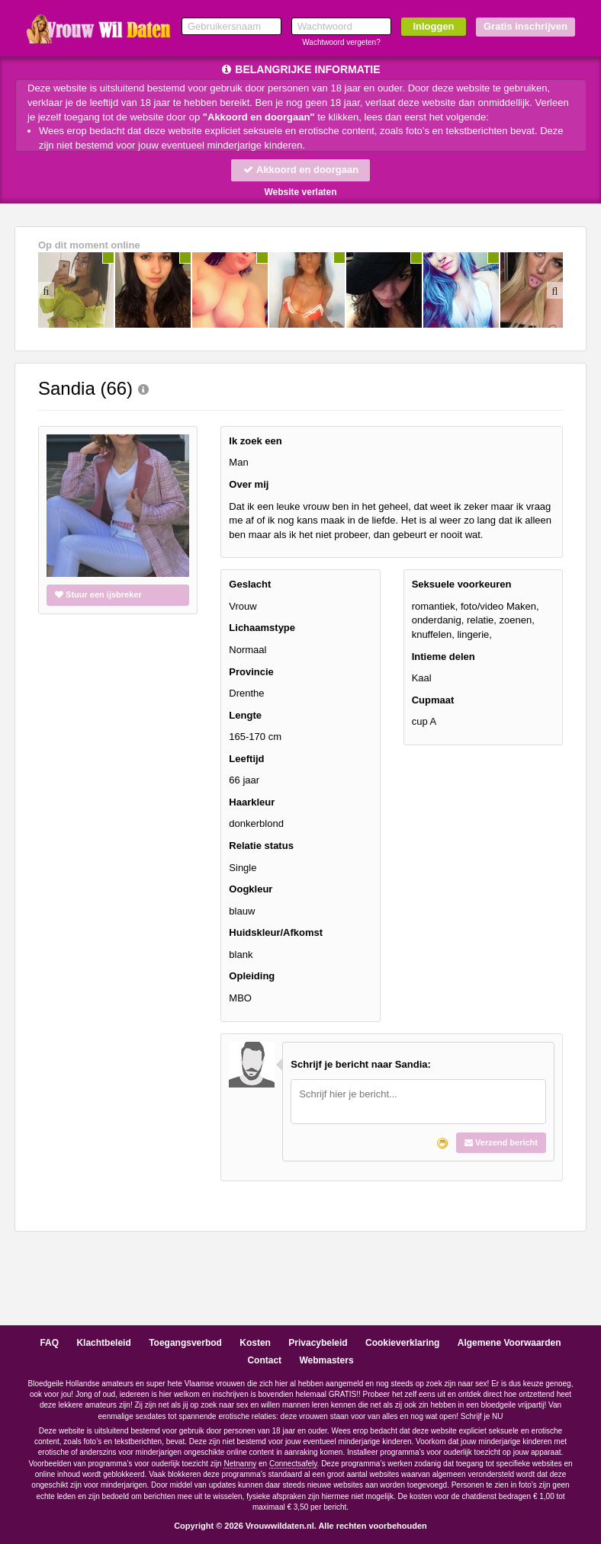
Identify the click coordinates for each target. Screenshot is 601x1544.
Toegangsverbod (185, 1342)
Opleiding (252, 976)
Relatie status (261, 845)
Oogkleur (250, 889)
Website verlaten (300, 192)
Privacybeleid (317, 1342)
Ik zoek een (255, 441)
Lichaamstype (262, 627)
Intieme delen (443, 656)
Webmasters (326, 1360)
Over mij (248, 484)
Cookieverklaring (402, 1342)
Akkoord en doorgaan (300, 169)
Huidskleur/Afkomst (276, 932)
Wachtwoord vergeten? (341, 42)
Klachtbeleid (103, 1342)
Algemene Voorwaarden (509, 1342)
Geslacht (250, 584)
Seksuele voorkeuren (462, 584)
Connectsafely (293, 1463)
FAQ (49, 1342)
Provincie (251, 672)
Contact (264, 1360)
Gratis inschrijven (525, 26)
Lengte (245, 715)
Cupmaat (433, 700)
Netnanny (239, 1463)
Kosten (255, 1342)
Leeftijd (246, 758)
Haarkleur (252, 802)
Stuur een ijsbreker (98, 594)
